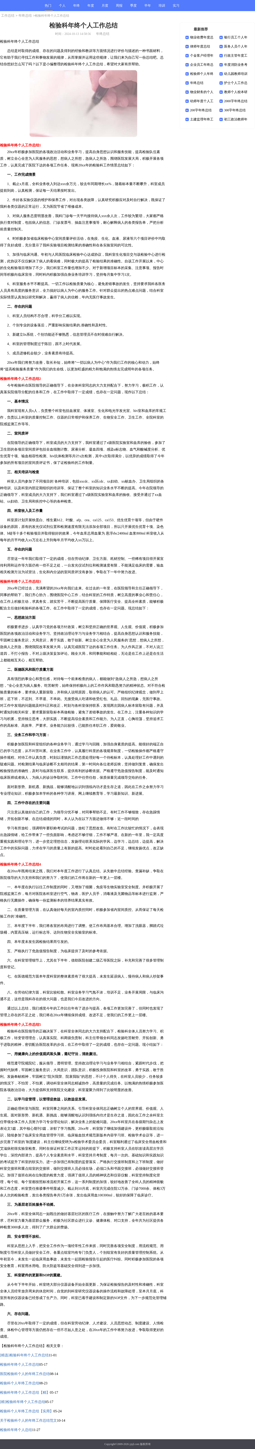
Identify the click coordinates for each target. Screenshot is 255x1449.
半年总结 (147, 7)
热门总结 (48, 8)
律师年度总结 (200, 46)
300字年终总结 (235, 110)
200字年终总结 (201, 110)
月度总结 (105, 7)
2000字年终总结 (235, 101)
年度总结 (90, 7)
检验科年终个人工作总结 (19, 1364)
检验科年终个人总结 (16, 1430)
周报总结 (119, 7)
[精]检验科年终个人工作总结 (22, 1402)
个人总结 (62, 7)
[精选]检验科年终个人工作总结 (24, 1355)
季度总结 (133, 7)
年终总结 (76, 7)
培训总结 (162, 7)
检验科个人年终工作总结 (19, 1383)
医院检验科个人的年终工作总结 (25, 1374)
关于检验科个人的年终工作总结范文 (28, 1420)
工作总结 (7, 15)
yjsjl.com (134, 1444)
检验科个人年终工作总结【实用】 (26, 1411)
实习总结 (176, 7)
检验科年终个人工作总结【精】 (25, 1392)
